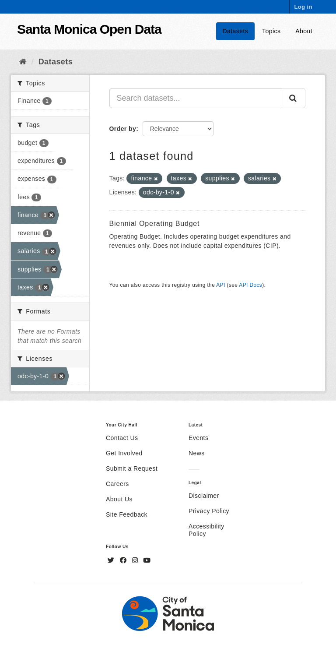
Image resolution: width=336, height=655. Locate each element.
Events (198, 437)
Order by (122, 128)
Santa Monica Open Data (89, 29)
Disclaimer (204, 495)
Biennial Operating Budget (154, 223)
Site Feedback (126, 514)
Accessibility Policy (206, 530)
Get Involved (124, 453)
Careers (117, 483)
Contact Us (122, 437)
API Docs (250, 285)
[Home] (23, 61)
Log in (303, 7)
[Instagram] (136, 560)
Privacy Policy (209, 510)
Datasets (235, 31)
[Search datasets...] (196, 98)
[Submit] (293, 98)
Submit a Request (132, 468)
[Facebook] (124, 560)
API (220, 285)
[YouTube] (146, 560)
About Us (119, 499)
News (197, 453)
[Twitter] (112, 560)
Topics (271, 31)
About (303, 31)
